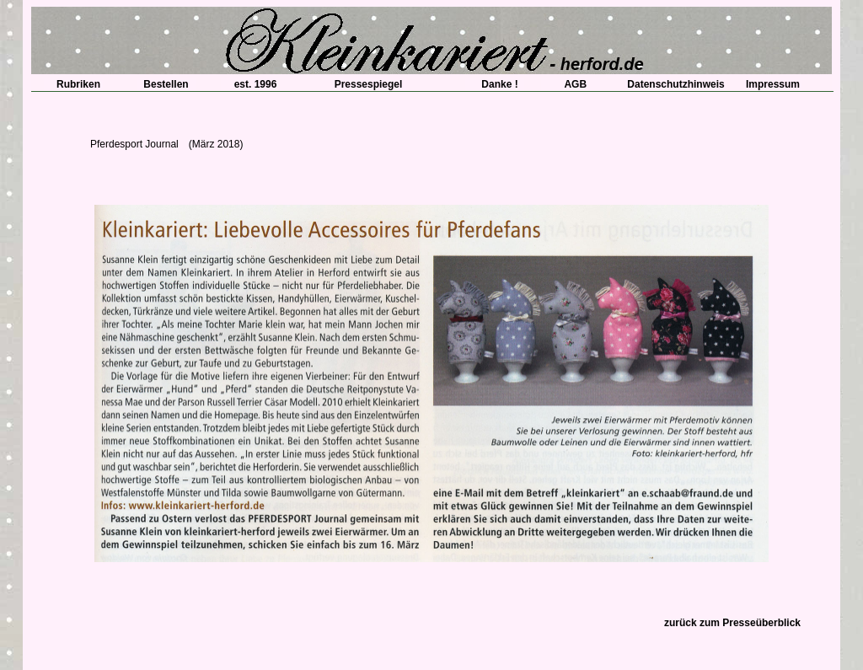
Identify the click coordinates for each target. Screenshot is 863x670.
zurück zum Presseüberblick (732, 623)
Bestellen (165, 84)
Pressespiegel (369, 84)
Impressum (773, 84)
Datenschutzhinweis (675, 84)
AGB (571, 84)
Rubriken (73, 84)
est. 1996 (250, 84)
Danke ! (494, 84)
